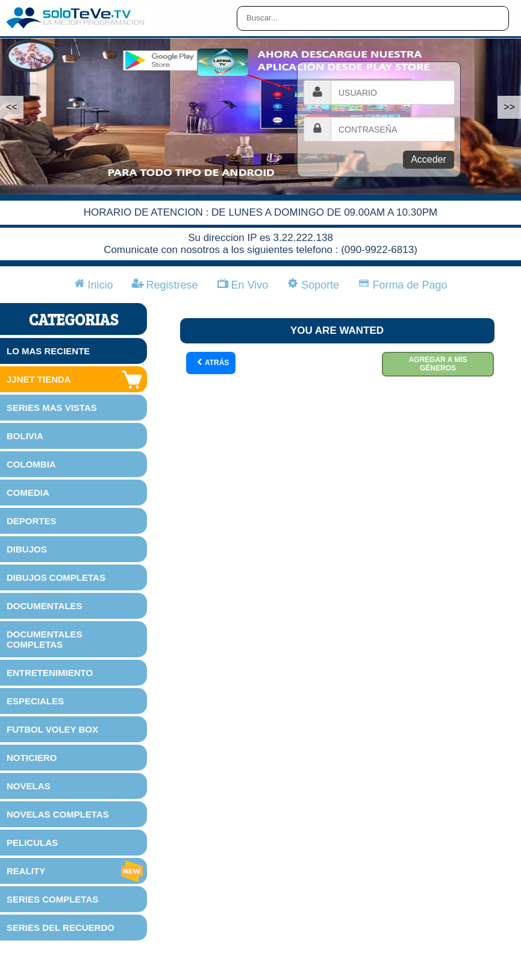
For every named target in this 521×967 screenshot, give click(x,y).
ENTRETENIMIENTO (50, 673)
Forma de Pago (402, 285)
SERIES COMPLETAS (52, 899)
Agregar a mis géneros (437, 363)
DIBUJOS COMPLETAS (56, 577)
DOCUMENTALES (45, 606)
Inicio (93, 285)
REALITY (75, 871)
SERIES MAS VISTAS (52, 407)
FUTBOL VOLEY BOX (52, 729)
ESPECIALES (35, 701)
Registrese (165, 285)
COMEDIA (28, 492)
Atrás (212, 363)
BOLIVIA (25, 436)
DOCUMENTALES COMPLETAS (45, 639)
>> (509, 107)
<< (11, 107)
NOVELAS (29, 786)
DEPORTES (32, 521)
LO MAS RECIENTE (48, 351)
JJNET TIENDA (75, 380)
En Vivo (243, 285)
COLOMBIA (31, 464)
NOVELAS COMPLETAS (58, 814)
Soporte (313, 285)
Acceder (428, 159)
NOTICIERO (32, 758)
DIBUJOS (27, 549)
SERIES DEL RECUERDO (60, 927)
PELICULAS (32, 842)
